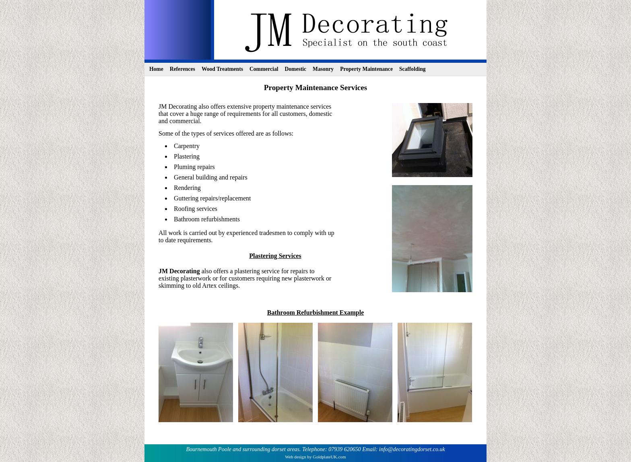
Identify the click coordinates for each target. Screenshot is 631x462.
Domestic (295, 69)
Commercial (264, 69)
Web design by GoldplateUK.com (315, 456)
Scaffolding (412, 69)
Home (156, 69)
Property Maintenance (366, 69)
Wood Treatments (222, 69)
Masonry (323, 69)
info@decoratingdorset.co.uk (412, 449)
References (182, 69)
